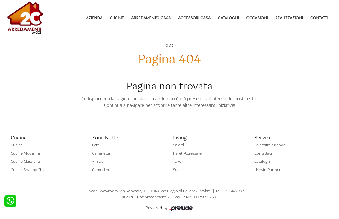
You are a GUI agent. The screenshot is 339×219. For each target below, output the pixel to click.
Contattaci (263, 153)
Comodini (100, 169)
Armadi (98, 161)
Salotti (178, 144)
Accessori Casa (194, 18)
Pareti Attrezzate (187, 153)
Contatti (319, 18)
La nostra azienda (269, 144)
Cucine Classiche (25, 161)
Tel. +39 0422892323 (232, 191)
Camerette (101, 153)
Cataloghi (228, 18)
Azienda (94, 18)
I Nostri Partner (267, 169)
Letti (95, 144)
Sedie (178, 169)
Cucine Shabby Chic (28, 169)
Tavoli (178, 161)
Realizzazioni (289, 18)
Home (168, 45)
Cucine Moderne (25, 153)
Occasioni (257, 18)
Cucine (117, 18)
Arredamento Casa (151, 18)
